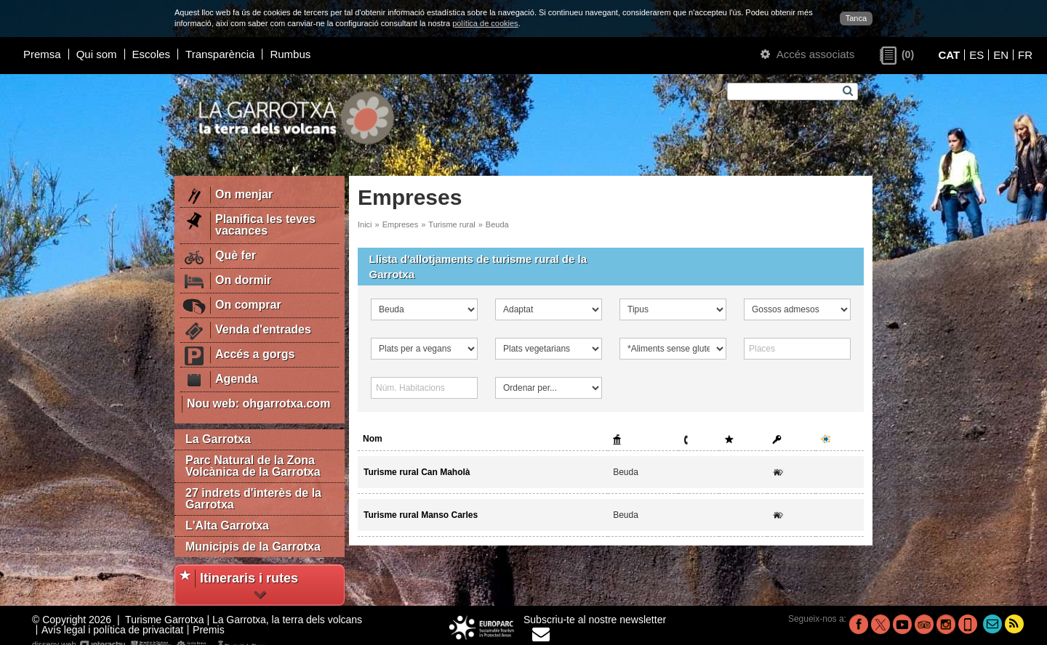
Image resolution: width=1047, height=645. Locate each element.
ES (976, 55)
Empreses (400, 224)
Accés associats (807, 54)
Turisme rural (451, 224)
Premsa (42, 54)
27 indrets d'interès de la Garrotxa (253, 499)
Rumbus (290, 54)
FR (1025, 55)
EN (1000, 55)
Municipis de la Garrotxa (253, 546)
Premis (209, 630)
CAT (949, 55)
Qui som (96, 54)
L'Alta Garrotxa (227, 525)
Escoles (151, 54)
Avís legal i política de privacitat (112, 630)
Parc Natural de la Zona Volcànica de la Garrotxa (253, 466)
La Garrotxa (218, 439)
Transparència (219, 54)
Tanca (856, 18)
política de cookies (485, 23)
